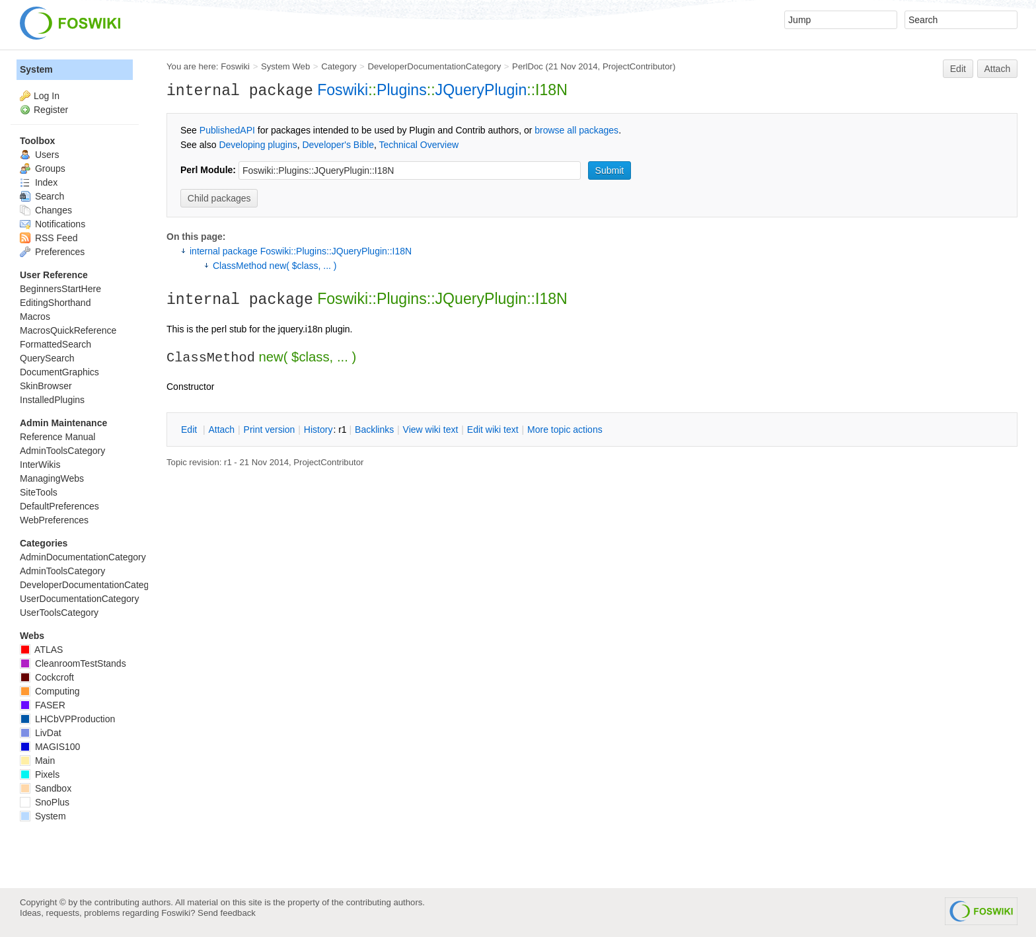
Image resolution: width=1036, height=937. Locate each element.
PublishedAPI (227, 130)
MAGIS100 (50, 746)
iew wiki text (431, 429)
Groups (42, 168)
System (36, 69)
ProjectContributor (638, 66)
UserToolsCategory (59, 612)
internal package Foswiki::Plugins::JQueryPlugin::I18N (301, 251)
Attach (997, 68)
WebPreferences (54, 520)
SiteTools (38, 492)
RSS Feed (48, 238)
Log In (46, 96)
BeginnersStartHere (60, 288)
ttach (221, 429)
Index (38, 182)
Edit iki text (493, 429)
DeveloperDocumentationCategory (434, 66)
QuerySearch (47, 358)
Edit (958, 68)
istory (318, 429)
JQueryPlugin (481, 89)
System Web (285, 66)
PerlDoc (527, 66)
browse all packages (576, 130)
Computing (50, 691)
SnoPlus (44, 802)
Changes (46, 210)
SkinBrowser (46, 386)
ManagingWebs (52, 478)
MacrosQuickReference (68, 330)
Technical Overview (419, 144)
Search (42, 196)
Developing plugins (258, 144)
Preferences (52, 251)
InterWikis (40, 464)
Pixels (39, 774)
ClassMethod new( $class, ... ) (275, 265)
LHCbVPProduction (67, 719)
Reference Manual (57, 436)
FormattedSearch (55, 344)
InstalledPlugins (52, 399)
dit (190, 429)
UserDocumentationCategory (79, 598)
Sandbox (45, 788)
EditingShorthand (55, 302)
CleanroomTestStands (73, 663)
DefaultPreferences (59, 506)
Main (37, 760)
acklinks (374, 429)
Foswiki (235, 66)
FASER (42, 705)
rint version (269, 429)
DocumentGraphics (59, 372)
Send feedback (227, 913)
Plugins (402, 89)
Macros (35, 316)
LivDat (40, 733)
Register (51, 109)
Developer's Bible (338, 144)
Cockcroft (47, 677)
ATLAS (41, 649)
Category (338, 66)
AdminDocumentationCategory (83, 557)
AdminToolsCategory (62, 450)
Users (39, 154)
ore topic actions (565, 429)
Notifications (52, 224)
